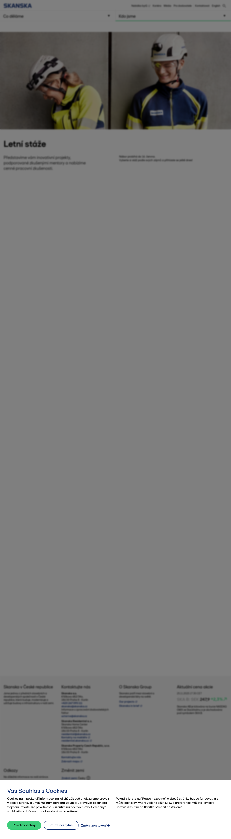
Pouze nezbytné (61, 827)
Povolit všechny (24, 827)
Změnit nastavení (93, 827)
